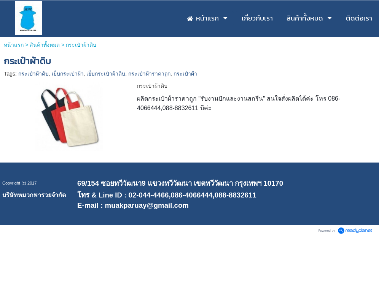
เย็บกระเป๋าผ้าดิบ (105, 74)
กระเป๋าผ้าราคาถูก (149, 74)
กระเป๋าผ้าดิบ (33, 74)
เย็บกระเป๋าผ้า (68, 74)
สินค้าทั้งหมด (45, 45)
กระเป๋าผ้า (185, 74)
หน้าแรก (14, 45)
